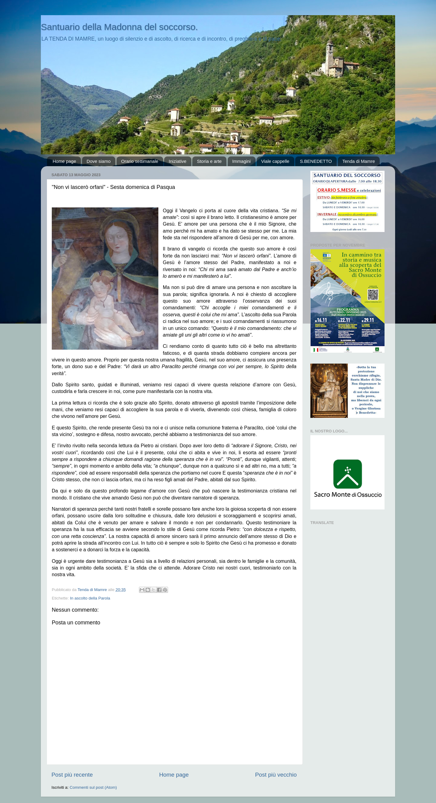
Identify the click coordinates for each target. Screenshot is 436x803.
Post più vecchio (276, 774)
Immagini (241, 161)
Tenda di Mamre (358, 161)
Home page (64, 161)
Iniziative (177, 161)
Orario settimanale (139, 161)
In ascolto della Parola (90, 598)
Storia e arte (209, 161)
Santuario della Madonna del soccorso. (119, 27)
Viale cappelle (275, 161)
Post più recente (72, 774)
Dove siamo (99, 161)
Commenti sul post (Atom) (93, 787)
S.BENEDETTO (316, 161)
